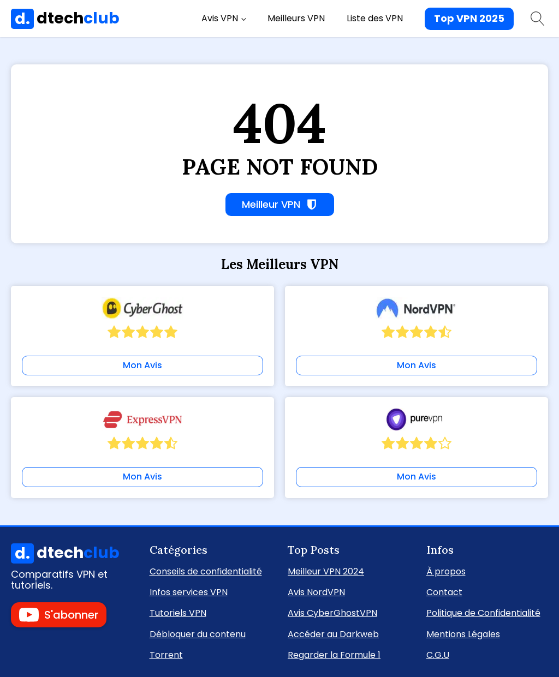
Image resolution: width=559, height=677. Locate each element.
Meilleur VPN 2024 (326, 571)
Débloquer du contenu (198, 633)
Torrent (166, 654)
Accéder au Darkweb (333, 633)
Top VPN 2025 (469, 18)
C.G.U (437, 654)
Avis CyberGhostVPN (332, 612)
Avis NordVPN (316, 591)
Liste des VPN (375, 18)
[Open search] (537, 18)
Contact (444, 591)
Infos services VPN (189, 591)
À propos (446, 571)
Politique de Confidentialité (483, 612)
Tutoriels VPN (178, 612)
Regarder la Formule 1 (334, 654)
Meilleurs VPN (296, 18)
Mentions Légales (463, 633)
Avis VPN (219, 18)
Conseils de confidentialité (206, 571)
